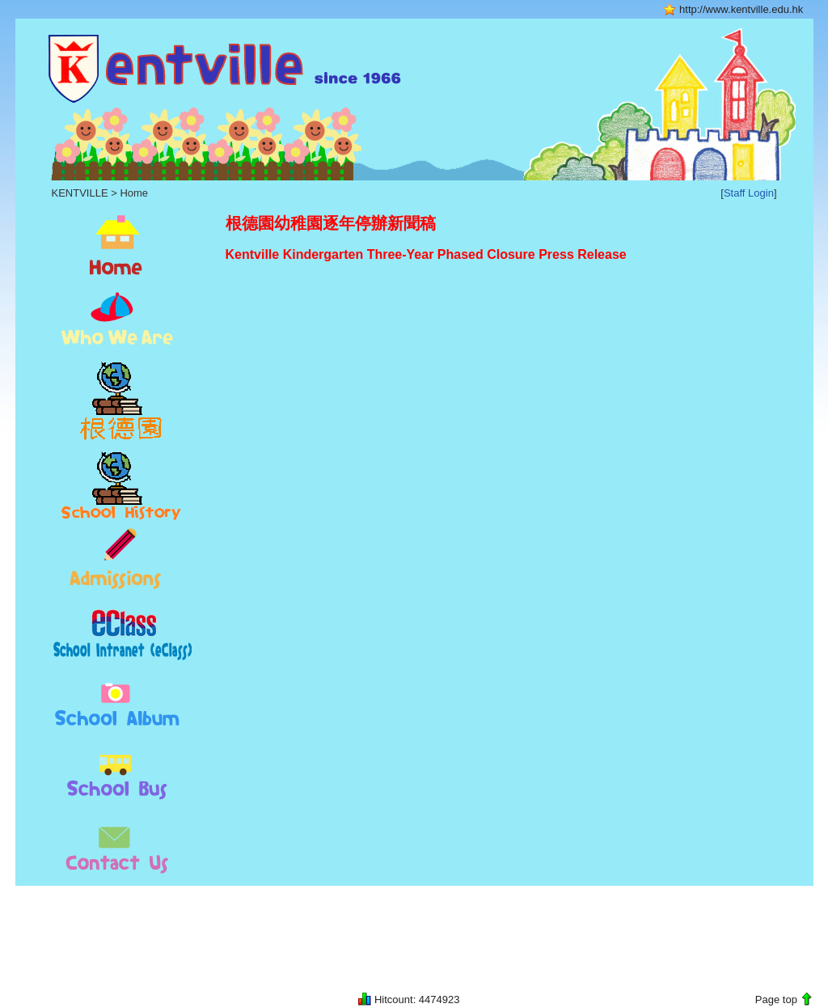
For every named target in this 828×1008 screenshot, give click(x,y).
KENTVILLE (80, 193)
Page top (776, 999)
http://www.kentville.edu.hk (741, 9)
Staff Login (749, 193)
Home (134, 193)
